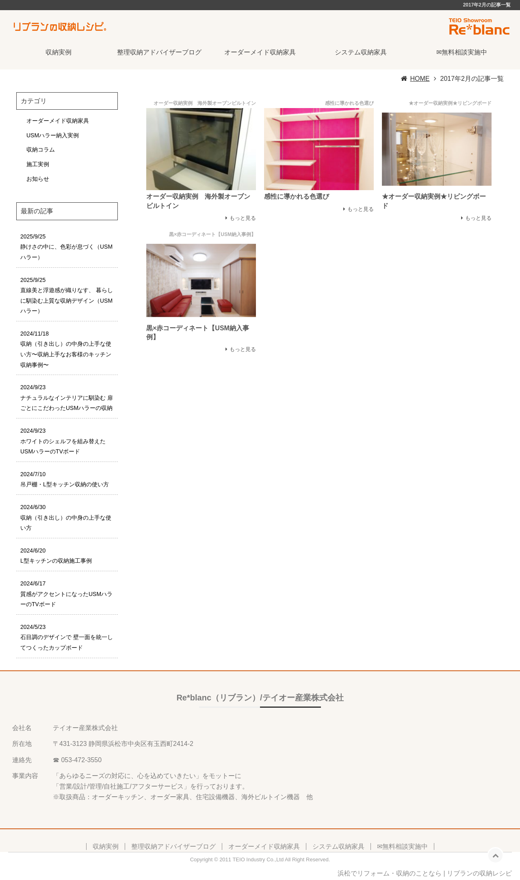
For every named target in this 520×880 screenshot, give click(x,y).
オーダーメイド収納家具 (260, 52)
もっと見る (243, 218)
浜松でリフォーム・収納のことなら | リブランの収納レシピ (425, 873)
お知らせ (37, 179)
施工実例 (37, 164)
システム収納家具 (361, 52)
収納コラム (40, 149)
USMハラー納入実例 (52, 135)
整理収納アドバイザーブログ (159, 52)
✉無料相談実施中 (461, 52)
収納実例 (59, 52)
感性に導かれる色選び (296, 196)
